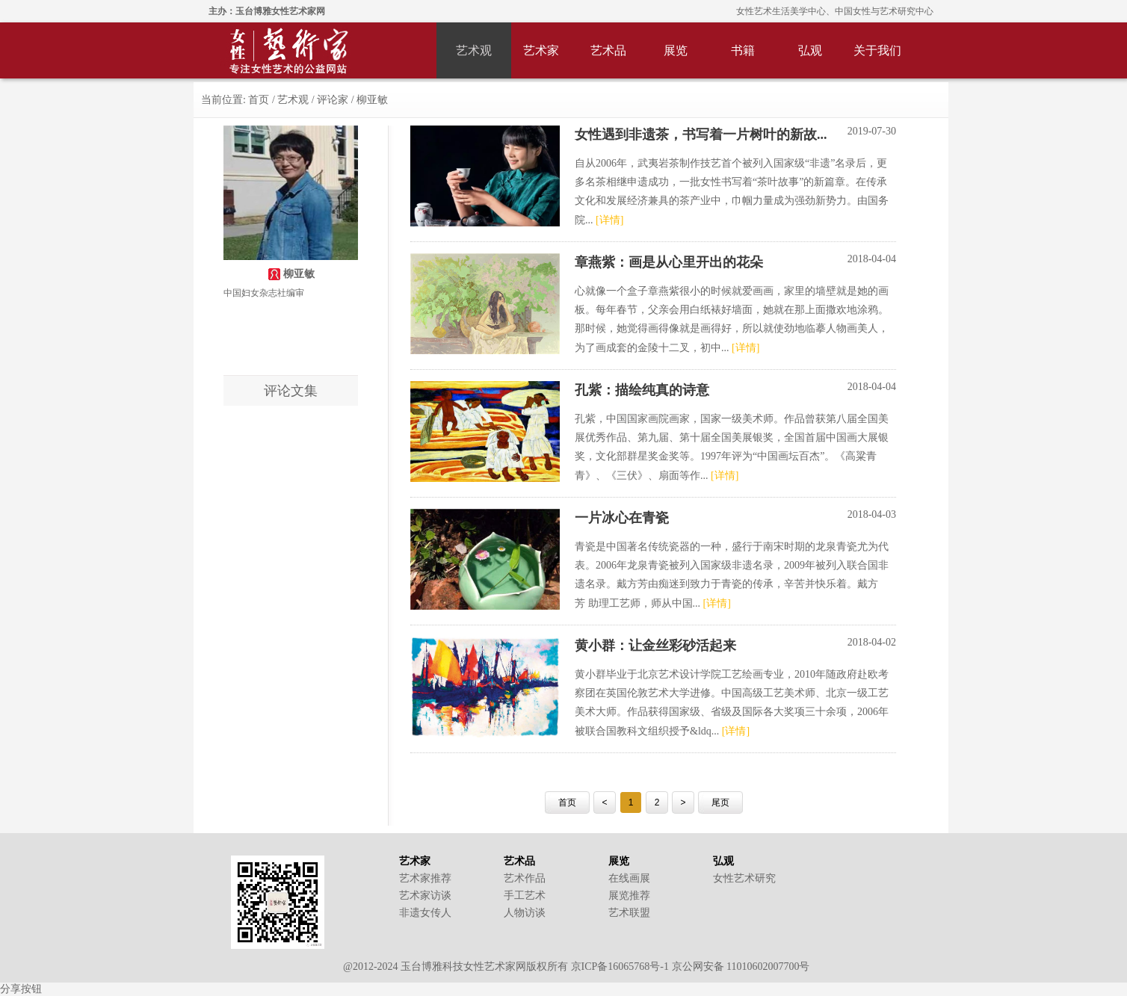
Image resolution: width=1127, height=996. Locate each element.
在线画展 (629, 878)
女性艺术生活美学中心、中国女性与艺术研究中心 (834, 11)
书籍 (743, 50)
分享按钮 (21, 989)
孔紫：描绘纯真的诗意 (642, 390)
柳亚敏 (372, 99)
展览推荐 (629, 895)
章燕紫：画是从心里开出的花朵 (669, 262)
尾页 (720, 802)
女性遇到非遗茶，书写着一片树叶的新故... (701, 134)
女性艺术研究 (744, 878)
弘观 (810, 50)
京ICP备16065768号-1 (620, 966)
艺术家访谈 (425, 895)
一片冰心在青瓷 (622, 517)
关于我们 (877, 50)
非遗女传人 (425, 912)
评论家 (332, 99)
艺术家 (541, 50)
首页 (260, 99)
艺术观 (474, 50)
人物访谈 (525, 912)
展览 (676, 50)
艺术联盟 (629, 912)
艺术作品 (525, 878)
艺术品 (608, 50)
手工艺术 (525, 895)
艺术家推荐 (425, 878)
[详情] (609, 220)
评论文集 (291, 390)
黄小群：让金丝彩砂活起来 (655, 645)
